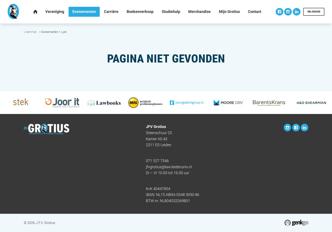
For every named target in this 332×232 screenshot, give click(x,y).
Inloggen (313, 11)
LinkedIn (296, 12)
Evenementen (50, 31)
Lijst (63, 31)
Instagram (288, 12)
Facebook (279, 12)
